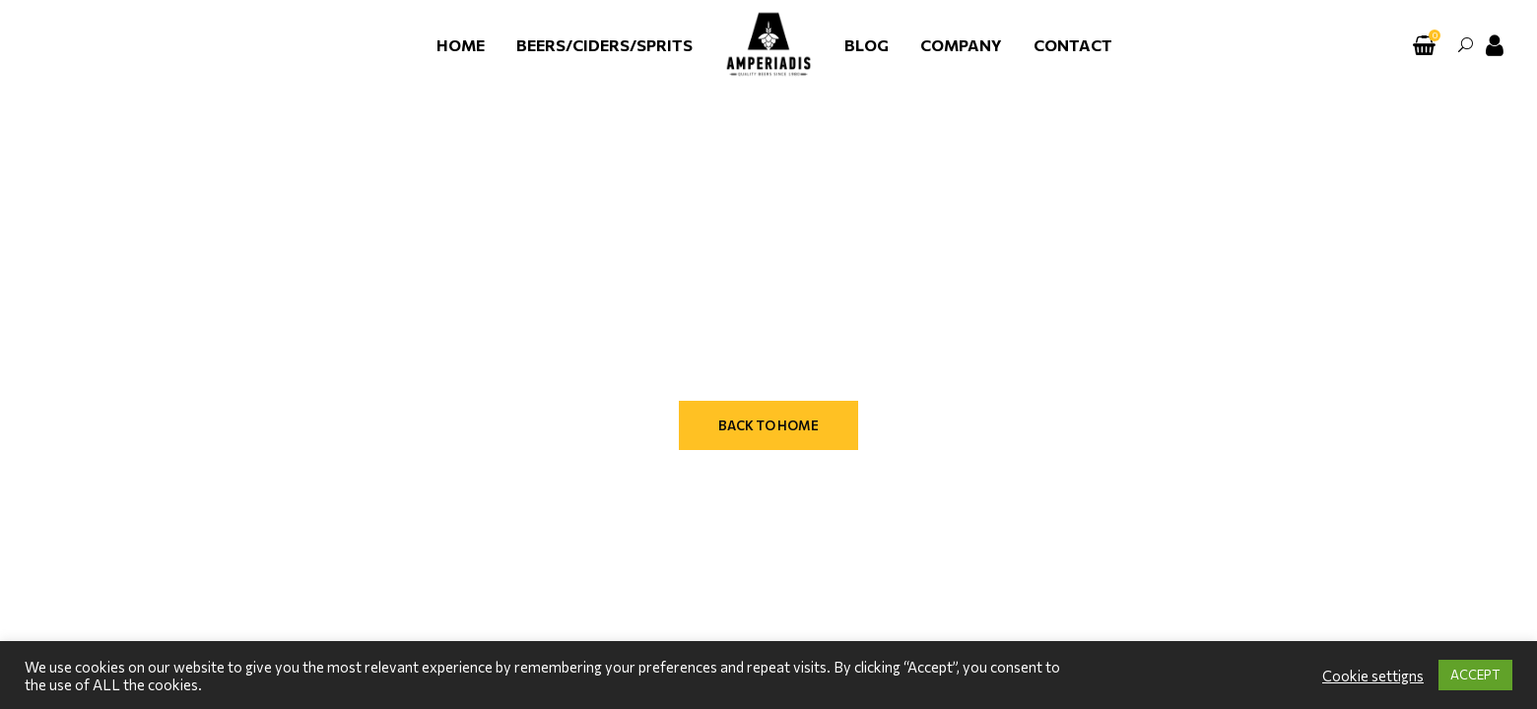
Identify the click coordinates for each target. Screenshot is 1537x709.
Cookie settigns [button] (1373, 675)
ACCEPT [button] (1475, 674)
